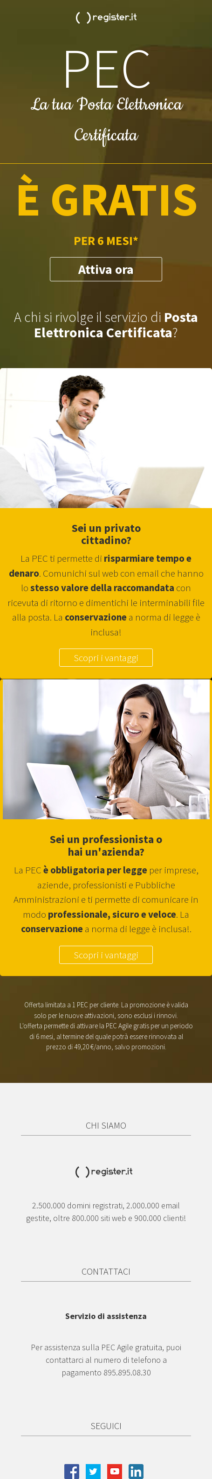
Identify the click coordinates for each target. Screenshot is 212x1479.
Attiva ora (106, 269)
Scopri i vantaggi (106, 657)
